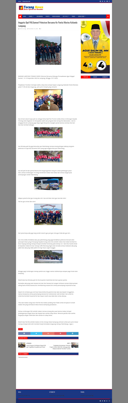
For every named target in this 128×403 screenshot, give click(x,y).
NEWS (24, 16)
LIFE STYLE (65, 16)
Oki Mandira (40, 16)
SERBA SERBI (81, 16)
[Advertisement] (95, 93)
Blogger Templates (38, 401)
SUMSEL (31, 16)
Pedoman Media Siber (26, 1)
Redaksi (19, 1)
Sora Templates (28, 401)
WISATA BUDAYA (56, 16)
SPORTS (47, 16)
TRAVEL (73, 16)
